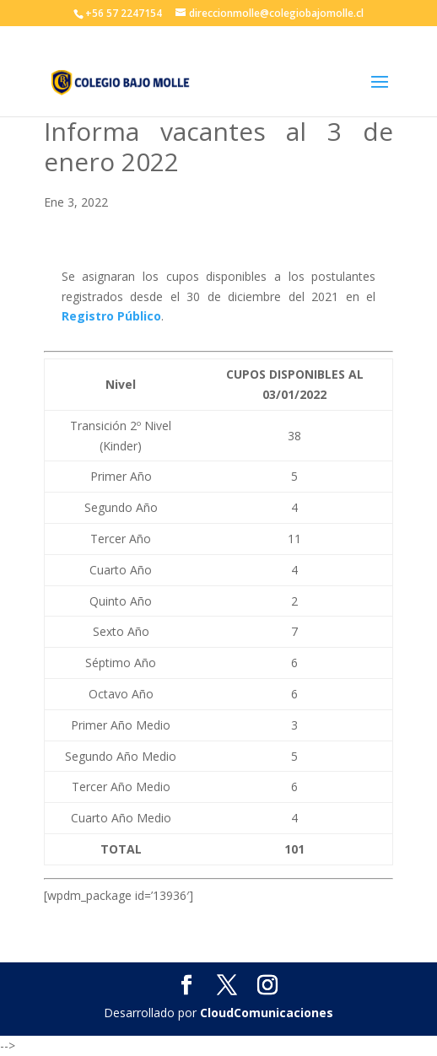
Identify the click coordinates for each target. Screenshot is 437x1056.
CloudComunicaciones (266, 1013)
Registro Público (111, 316)
